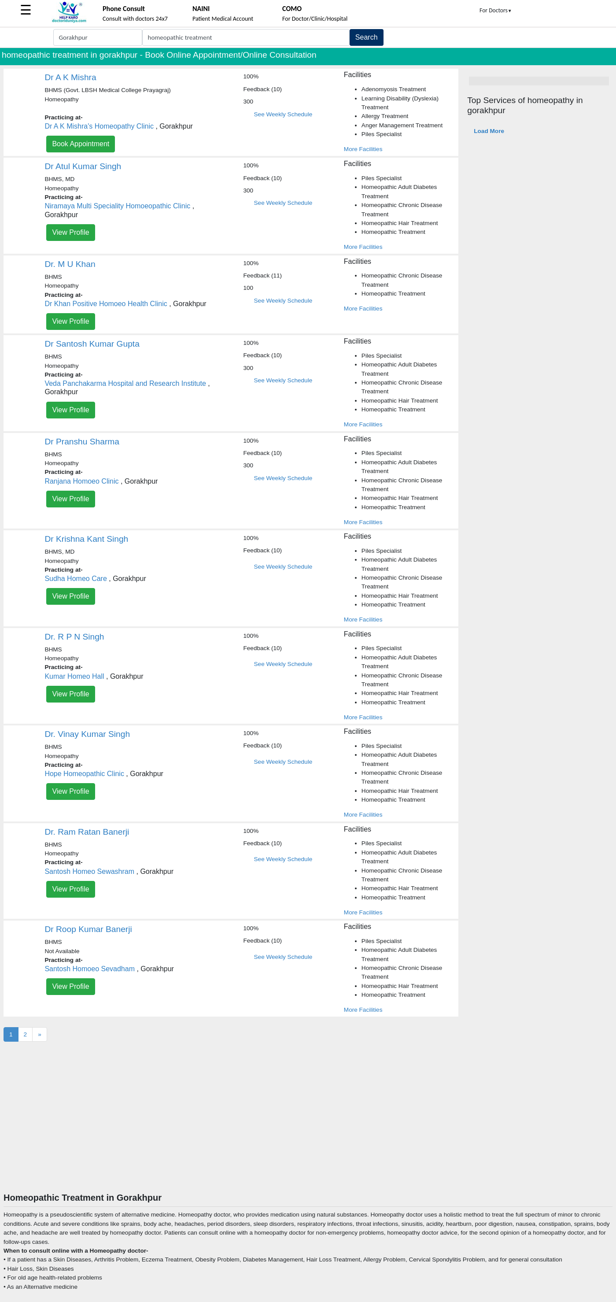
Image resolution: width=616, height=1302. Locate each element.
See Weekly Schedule (283, 114)
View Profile (70, 232)
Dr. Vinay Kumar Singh (87, 734)
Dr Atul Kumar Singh (82, 166)
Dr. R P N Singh (74, 636)
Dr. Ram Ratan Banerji (86, 831)
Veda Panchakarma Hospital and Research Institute (125, 383)
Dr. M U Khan (69, 264)
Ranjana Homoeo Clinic (81, 481)
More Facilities (363, 149)
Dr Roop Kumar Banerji (88, 929)
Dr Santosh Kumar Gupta (91, 343)
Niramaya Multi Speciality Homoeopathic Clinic (117, 206)
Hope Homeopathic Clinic (84, 773)
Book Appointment (80, 144)
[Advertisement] (308, 1126)
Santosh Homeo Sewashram (89, 871)
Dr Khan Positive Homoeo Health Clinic (105, 303)
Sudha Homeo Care (75, 578)
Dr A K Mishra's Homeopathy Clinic (99, 126)
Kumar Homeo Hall (74, 676)
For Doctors (496, 10)
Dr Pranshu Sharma (81, 441)
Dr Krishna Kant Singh (86, 539)
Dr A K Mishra (70, 77)
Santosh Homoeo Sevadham (89, 969)
